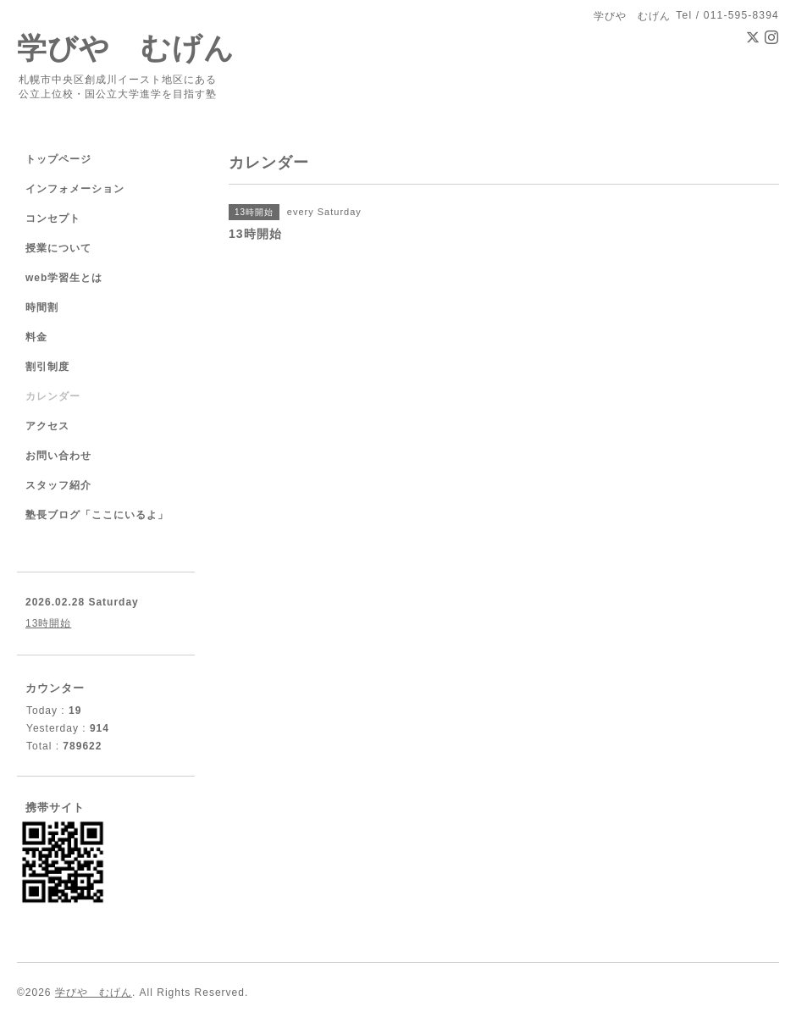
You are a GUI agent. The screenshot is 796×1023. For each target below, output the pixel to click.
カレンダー (52, 396)
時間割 (41, 307)
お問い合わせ (58, 456)
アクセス (47, 426)
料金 (36, 337)
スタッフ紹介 (58, 485)
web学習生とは (63, 278)
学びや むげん (126, 47)
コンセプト (52, 218)
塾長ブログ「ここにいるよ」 (97, 515)
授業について (58, 248)
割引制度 (47, 367)
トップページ (58, 159)
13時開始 (48, 623)
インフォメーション (74, 189)
